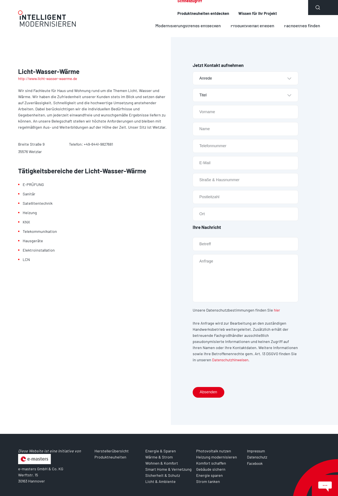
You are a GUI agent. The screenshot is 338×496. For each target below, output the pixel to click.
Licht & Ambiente (160, 481)
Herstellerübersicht (205, 7)
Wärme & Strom (159, 457)
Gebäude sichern (210, 469)
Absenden (209, 392)
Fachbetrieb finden (301, 25)
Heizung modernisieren (216, 457)
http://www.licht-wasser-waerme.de (50, 78)
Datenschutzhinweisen (232, 359)
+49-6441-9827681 (98, 144)
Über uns (292, 7)
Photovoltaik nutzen (213, 450)
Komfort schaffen (211, 463)
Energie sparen (209, 475)
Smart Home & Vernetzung (168, 469)
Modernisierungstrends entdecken (183, 25)
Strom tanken (208, 481)
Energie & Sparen (160, 450)
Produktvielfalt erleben (250, 25)
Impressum (257, 450)
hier (277, 310)
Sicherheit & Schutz (162, 475)
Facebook (255, 463)
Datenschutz (258, 457)
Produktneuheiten (253, 7)
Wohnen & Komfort (161, 463)
